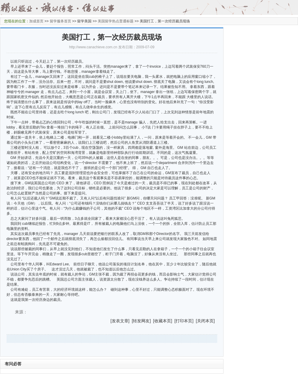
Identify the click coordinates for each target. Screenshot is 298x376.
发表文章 (120, 320)
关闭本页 (205, 320)
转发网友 (141, 320)
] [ (130, 320)
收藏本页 (162, 320)
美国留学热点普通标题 (116, 21)
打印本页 (184, 320)
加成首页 (36, 21)
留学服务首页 (60, 21)
